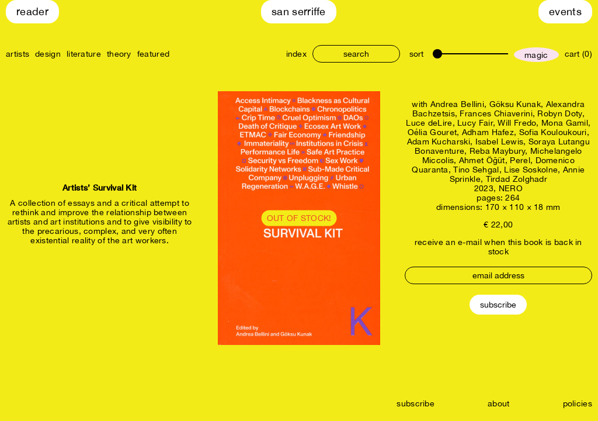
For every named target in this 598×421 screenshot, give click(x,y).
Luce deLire (429, 122)
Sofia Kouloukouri (553, 132)
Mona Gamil (564, 122)
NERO (511, 188)
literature (84, 53)
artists (17, 53)
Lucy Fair (475, 122)
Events (565, 11)
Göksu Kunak (515, 104)
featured (153, 53)
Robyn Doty (559, 113)
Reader (32, 11)
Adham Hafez (488, 132)
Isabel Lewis (499, 141)
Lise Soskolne (531, 169)
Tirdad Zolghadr (517, 179)
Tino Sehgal (476, 169)
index (296, 53)
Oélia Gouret (432, 132)
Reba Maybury (498, 151)
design (48, 53)
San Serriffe (299, 11)
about (499, 403)
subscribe (415, 403)
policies (577, 403)
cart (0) (578, 53)
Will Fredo (517, 122)
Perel (520, 160)
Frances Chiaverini (496, 113)
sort (416, 53)
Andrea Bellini (457, 104)
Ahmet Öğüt (482, 160)
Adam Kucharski (438, 141)
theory (119, 53)
